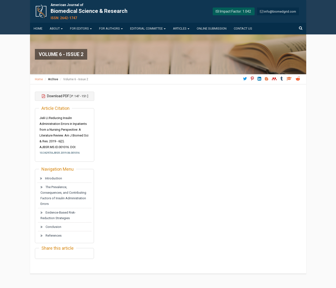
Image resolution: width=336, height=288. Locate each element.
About (56, 28)
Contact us (243, 28)
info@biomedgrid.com (280, 11)
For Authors (111, 28)
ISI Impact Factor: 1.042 (233, 11)
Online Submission (212, 28)
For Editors (81, 28)
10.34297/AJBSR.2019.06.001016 (59, 152)
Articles (181, 28)
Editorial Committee (148, 28)
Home (38, 28)
